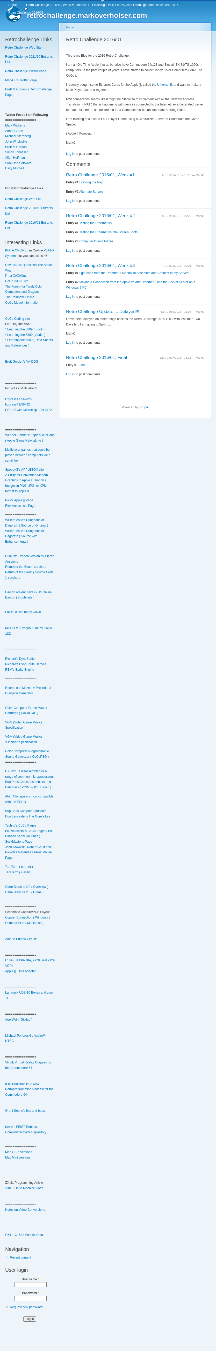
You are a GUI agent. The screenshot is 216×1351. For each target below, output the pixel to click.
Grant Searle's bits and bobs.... (26, 1111)
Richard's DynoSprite (20, 659)
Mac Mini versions (17, 1157)
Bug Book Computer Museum (25, 811)
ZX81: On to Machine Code (24, 1188)
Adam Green (14, 131)
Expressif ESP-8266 (19, 399)
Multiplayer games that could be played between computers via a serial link (27, 455)
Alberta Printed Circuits (21, 939)
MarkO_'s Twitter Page (21, 80)
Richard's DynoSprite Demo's (25, 664)
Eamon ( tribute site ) (19, 597)
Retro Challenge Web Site (23, 47)
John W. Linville (16, 141)
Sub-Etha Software (18, 163)
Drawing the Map (91, 182)
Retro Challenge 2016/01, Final (96, 357)
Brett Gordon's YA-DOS (21, 361)
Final (82, 365)
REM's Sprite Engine (19, 669)
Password (30, 1293)
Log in (70, 154)
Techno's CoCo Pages (20, 825)
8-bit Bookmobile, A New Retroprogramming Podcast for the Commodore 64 (29, 1089)
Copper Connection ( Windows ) (27, 917)
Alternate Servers (91, 192)
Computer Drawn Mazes (96, 241)
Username (30, 1279)
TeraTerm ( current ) (19, 867)
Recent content (20, 1257)
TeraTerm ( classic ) (18, 872)
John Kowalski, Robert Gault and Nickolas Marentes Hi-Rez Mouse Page (28, 852)
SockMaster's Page (18, 841)
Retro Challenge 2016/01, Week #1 (100, 174)
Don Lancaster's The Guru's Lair (27, 816)
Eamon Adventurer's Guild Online (28, 592)
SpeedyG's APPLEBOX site (24, 469)
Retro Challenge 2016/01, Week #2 (100, 215)
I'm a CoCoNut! (16, 275)
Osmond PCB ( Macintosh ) (24, 923)
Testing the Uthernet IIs (95, 223)
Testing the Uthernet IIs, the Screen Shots (108, 232)
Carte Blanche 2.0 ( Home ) (24, 892)
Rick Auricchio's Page (20, 506)
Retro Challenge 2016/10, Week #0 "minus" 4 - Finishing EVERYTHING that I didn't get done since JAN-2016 (102, 5)
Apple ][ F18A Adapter (20, 971)
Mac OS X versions (18, 1152)
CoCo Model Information (22, 302)
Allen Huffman (15, 157)
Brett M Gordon (16, 147)
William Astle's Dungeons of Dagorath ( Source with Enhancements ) (24, 536)
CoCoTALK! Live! (17, 281)
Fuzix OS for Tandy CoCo (23, 612)
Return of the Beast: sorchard (25, 567)
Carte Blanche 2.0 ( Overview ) (26, 887)
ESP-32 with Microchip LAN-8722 (28, 410)
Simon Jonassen (16, 152)
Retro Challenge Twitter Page (25, 71)
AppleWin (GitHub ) (18, 1019)
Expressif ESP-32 (17, 404)
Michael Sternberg (18, 136)
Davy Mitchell (14, 168)
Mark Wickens (15, 125)
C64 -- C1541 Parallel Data (24, 1235)
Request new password (26, 1307)
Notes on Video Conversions (25, 1210)
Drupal (144, 407)
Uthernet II (164, 84)
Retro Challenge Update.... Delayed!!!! (103, 311)
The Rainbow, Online (19, 297)
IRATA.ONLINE (16, 250)
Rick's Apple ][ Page (19, 500)
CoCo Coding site (17, 319)
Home (12, 5)
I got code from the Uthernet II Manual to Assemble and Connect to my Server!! (134, 273)
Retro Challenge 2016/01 (25, 13)
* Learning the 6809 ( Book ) (25, 329)
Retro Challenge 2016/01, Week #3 (100, 265)
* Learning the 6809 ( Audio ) (25, 335)
